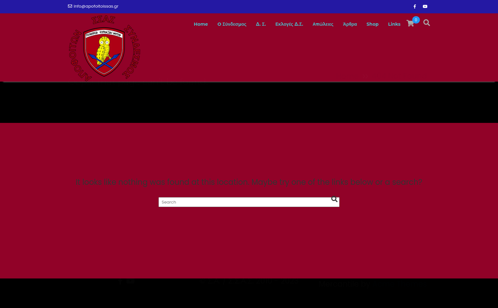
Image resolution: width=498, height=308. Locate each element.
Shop (369, 24)
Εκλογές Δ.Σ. (275, 24)
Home (176, 24)
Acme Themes (399, 296)
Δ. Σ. (244, 24)
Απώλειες (314, 24)
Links (393, 24)
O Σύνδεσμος (211, 24)
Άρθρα (344, 24)
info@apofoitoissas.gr (93, 6)
